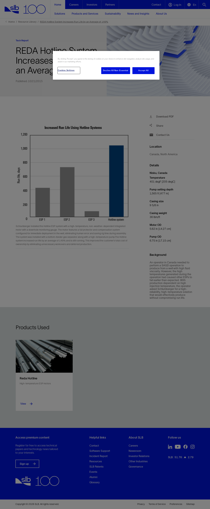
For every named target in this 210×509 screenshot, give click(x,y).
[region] (106, 65)
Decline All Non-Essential (115, 70)
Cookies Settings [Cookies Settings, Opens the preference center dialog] (66, 70)
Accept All (143, 70)
